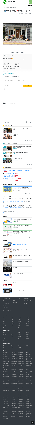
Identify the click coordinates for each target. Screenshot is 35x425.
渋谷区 (12, 321)
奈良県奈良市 (21, 403)
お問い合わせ (26, 303)
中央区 (27, 323)
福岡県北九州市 (14, 413)
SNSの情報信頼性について (11, 173)
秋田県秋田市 (28, 390)
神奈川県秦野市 (21, 383)
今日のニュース (6, 302)
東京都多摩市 (21, 356)
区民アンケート (6, 308)
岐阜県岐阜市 (28, 397)
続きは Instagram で (8, 73)
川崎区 (12, 345)
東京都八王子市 (14, 358)
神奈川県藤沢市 (6, 387)
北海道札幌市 (13, 390)
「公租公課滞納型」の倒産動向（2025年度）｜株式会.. (13, 207)
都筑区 (19, 336)
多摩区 (4, 347)
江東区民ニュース (11, 1)
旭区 (11, 332)
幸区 (19, 345)
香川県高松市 (28, 411)
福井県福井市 (5, 395)
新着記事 (4, 305)
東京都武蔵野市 (29, 363)
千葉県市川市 (13, 365)
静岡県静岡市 (28, 399)
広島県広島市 (21, 407)
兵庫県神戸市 (28, 401)
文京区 (4, 327)
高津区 (27, 345)
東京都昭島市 (5, 352)
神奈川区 (4, 334)
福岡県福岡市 (21, 413)
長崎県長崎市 (21, 416)
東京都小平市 (28, 354)
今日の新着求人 (6, 303)
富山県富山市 (28, 395)
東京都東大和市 (14, 361)
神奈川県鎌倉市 (14, 380)
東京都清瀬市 (28, 352)
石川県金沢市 (13, 395)
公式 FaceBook (16, 298)
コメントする (27, 85)
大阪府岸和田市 (6, 405)
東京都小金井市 (14, 354)
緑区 (4, 340)
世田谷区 (12, 323)
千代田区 (4, 325)
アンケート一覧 (29, 181)
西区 (19, 338)
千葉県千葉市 (5, 369)
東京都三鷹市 (21, 363)
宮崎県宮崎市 (13, 416)
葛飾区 (12, 319)
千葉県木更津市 (29, 365)
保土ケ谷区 (28, 338)
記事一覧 (8, 7)
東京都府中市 (28, 361)
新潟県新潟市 (21, 395)
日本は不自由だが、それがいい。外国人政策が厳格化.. (13, 201)
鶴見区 (27, 336)
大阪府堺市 (13, 405)
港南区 (19, 334)
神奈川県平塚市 (29, 383)
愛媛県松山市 (21, 411)
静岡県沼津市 (5, 401)
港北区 (27, 334)
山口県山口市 (13, 411)
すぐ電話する (6, 122)
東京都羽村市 (21, 358)
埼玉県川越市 (13, 371)
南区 (11, 340)
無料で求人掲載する (28, 140)
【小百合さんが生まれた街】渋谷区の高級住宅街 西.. (12, 212)
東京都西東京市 (6, 358)
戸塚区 (4, 338)
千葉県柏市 (20, 365)
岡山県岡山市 (5, 411)
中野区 (19, 325)
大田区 (4, 319)
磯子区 (27, 332)
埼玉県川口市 (5, 371)
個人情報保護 (15, 302)
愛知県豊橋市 (13, 397)
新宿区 (19, 321)
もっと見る (30, 237)
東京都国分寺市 (21, 354)
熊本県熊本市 (5, 416)
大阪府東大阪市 (29, 405)
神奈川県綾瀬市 (14, 376)
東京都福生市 (5, 363)
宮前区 (19, 347)
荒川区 (12, 317)
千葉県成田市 (13, 369)
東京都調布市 (28, 356)
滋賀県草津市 (5, 407)
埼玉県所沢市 (5, 374)
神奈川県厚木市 (6, 376)
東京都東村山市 (6, 361)
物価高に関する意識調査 (10, 176)
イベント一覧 (29, 164)
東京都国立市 (5, 354)
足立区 (4, 317)
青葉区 (4, 332)
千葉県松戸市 (28, 369)
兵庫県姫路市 (5, 403)
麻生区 (4, 345)
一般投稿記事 (5, 307)
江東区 (4, 7)
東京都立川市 (13, 356)
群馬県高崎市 (21, 374)
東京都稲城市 (13, 352)
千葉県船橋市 (21, 369)
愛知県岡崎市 (5, 397)
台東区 (19, 323)
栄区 (4, 336)
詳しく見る (29, 122)
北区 (19, 319)
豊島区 (12, 325)
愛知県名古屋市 (21, 397)
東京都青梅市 (21, 352)
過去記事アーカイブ (7, 310)
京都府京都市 (13, 403)
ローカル (12, 7)
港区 (11, 327)
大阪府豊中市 (21, 405)
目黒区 (19, 327)
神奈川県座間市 (29, 380)
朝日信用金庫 (21, 13)
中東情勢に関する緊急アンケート (12, 178)
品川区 (4, 321)
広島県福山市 (28, 407)
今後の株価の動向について (11, 179)
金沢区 (12, 334)
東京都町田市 (13, 363)
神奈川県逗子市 (6, 383)
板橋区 (19, 317)
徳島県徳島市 (5, 413)
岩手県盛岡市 (21, 390)
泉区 (19, 332)
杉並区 (27, 321)
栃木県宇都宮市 (14, 374)
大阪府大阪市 (28, 403)
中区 (11, 338)
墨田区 (4, 323)
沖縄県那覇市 (5, 418)
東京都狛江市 (5, 356)
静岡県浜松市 (13, 401)
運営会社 (15, 300)
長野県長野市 (21, 399)
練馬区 (27, 325)
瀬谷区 (12, 336)
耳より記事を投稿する (28, 193)
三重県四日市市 (14, 399)
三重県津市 (5, 399)
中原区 (12, 347)
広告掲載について (27, 298)
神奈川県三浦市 (14, 387)
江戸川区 (28, 317)
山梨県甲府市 (21, 401)
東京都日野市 (21, 361)
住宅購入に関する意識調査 (11, 175)
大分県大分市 (28, 416)
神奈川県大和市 (29, 387)
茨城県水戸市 (28, 374)
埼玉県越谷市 (21, 371)
